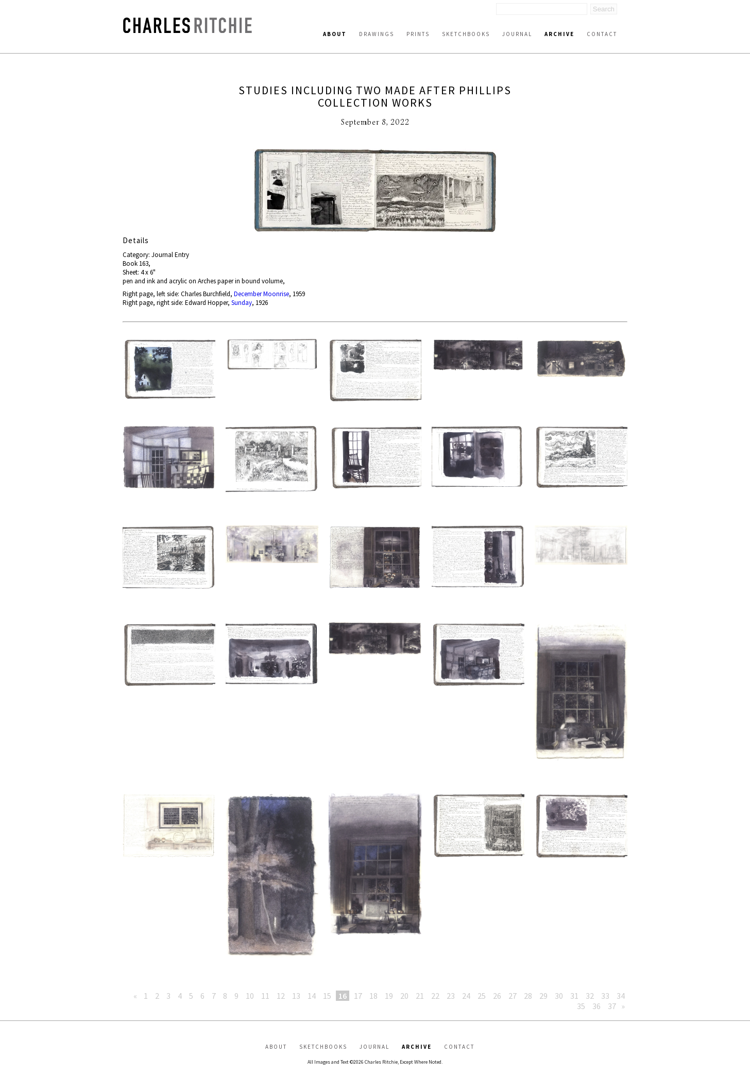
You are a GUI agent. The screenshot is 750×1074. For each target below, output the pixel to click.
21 (420, 996)
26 (497, 996)
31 (574, 996)
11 (265, 996)
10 (250, 996)
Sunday (241, 302)
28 (528, 996)
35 (581, 1006)
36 (596, 1006)
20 (404, 996)
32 (590, 996)
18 (373, 996)
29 (543, 996)
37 (612, 1006)
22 (435, 996)
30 (559, 996)
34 (621, 996)
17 (358, 996)
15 (327, 996)
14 (312, 996)
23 (451, 996)
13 (296, 996)
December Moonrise (261, 293)
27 (512, 996)
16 (342, 996)
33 (605, 996)
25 (482, 996)
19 (389, 996)
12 (281, 996)
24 (466, 996)
